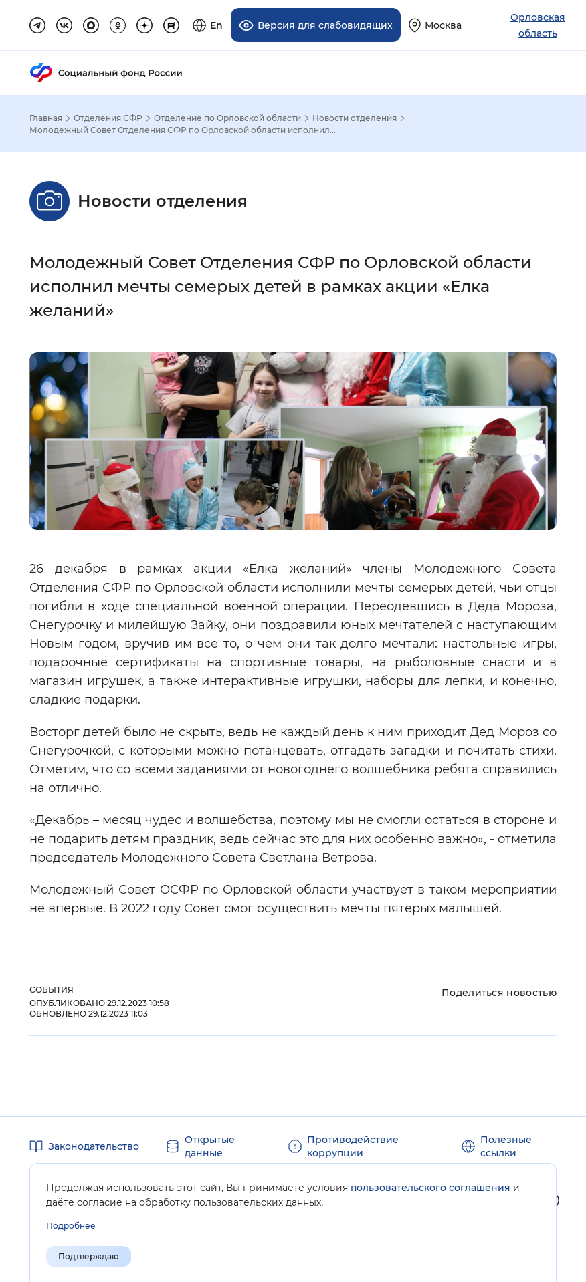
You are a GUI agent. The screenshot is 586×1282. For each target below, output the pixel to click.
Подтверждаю (88, 1256)
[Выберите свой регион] (435, 25)
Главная (45, 118)
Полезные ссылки (506, 1145)
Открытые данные (210, 1145)
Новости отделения (354, 118)
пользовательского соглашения (430, 1188)
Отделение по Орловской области (227, 118)
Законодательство (93, 1146)
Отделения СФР (108, 118)
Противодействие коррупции (353, 1145)
